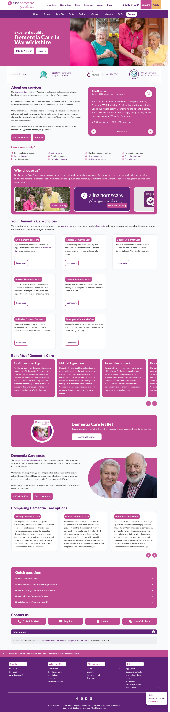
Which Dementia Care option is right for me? (36, 584)
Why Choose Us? (16, 675)
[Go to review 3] (122, 131)
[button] (21, 263)
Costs (79, 5)
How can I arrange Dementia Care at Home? (35, 590)
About (101, 5)
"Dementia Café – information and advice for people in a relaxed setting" (60, 640)
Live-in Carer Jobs (133, 675)
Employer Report (80, 705)
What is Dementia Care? (26, 578)
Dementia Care (21, 92)
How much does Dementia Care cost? (32, 596)
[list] (84, 199)
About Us (13, 668)
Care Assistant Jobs (134, 672)
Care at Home (53, 668)
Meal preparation (95, 156)
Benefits (60, 14)
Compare (95, 14)
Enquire (131, 14)
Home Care (52, 5)
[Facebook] (77, 698)
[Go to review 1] (118, 131)
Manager (109, 14)
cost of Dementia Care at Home (27, 460)
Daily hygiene (56, 153)
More (111, 5)
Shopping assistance (133, 156)
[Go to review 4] (124, 131)
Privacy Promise (54, 705)
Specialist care (130, 159)
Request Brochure (55, 681)
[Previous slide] (18, 199)
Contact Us (13, 672)
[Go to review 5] (126, 131)
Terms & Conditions (113, 705)
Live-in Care (67, 5)
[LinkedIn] (86, 698)
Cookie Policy (67, 705)
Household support (59, 159)
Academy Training (133, 684)
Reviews (82, 14)
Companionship (20, 156)
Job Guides (130, 681)
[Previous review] (93, 131)
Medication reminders (97, 159)
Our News (91, 678)
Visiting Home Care (70, 226)
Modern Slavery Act (96, 705)
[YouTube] (91, 698)
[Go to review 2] (119, 131)
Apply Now (130, 668)
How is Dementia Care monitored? (31, 602)
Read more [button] (126, 116)
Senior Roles (131, 687)
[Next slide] (150, 199)
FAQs (120, 14)
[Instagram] (82, 698)
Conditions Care (55, 672)
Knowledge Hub (93, 675)
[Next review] (150, 131)
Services (47, 14)
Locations (90, 5)
